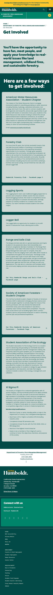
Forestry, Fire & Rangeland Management (12, 15)
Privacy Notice (9, 536)
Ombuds (7, 586)
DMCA (6, 539)
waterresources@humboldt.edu (20, 127)
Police (7, 575)
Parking (7, 573)
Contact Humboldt (11, 511)
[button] (44, 9)
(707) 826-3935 (26, 457)
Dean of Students (10, 567)
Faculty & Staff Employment (13, 552)
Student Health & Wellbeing (13, 580)
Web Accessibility (10, 534)
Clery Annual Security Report (14, 583)
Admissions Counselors (13, 507)
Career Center (9, 560)
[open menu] (50, 9)
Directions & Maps (11, 491)
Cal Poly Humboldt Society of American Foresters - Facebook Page (23, 328)
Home (5, 24)
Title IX (7, 541)
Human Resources (10, 557)
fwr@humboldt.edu (26, 459)
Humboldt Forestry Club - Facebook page (23, 177)
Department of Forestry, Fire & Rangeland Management (24, 26)
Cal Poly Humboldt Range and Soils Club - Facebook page (24, 279)
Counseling (8, 570)
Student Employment (11, 554)
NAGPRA (7, 544)
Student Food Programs (12, 578)
